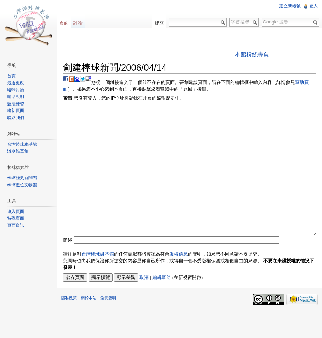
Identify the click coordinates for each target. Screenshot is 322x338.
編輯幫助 (161, 304)
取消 (144, 304)
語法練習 (15, 103)
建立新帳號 (290, 6)
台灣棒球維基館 (97, 280)
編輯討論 (15, 89)
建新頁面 (15, 110)
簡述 (67, 266)
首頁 (11, 76)
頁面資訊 (15, 225)
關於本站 (88, 324)
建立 (159, 23)
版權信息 (178, 280)
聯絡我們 (15, 117)
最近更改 (15, 82)
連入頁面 (15, 211)
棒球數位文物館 (22, 184)
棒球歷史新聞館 (22, 177)
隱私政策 (69, 324)
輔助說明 (15, 96)
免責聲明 (108, 324)
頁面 (64, 23)
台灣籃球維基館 (22, 144)
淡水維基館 (17, 151)
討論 (78, 23)
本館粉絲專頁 (252, 54)
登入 (313, 6)
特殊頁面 (15, 218)
